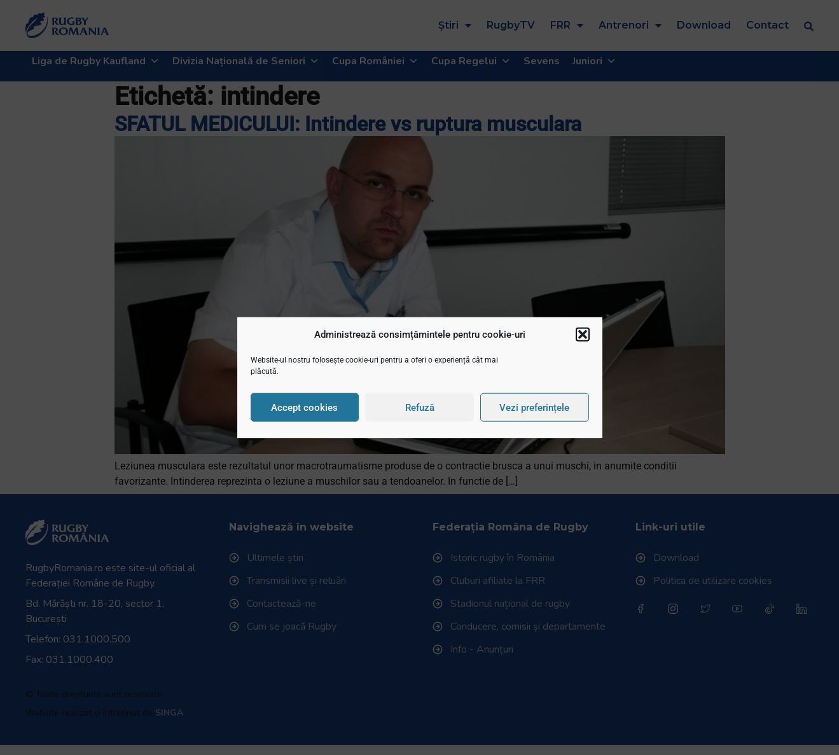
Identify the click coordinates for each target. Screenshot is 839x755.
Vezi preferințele (534, 407)
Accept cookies (304, 407)
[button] (582, 334)
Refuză (419, 407)
